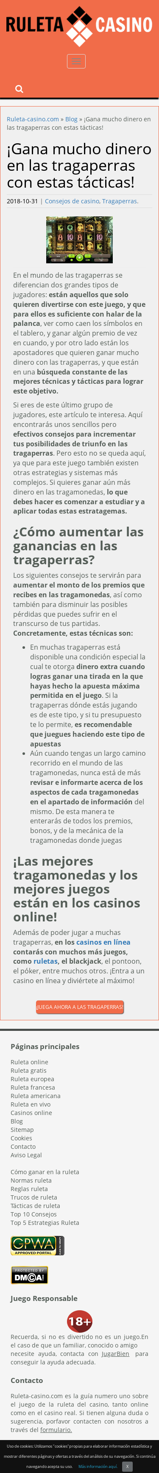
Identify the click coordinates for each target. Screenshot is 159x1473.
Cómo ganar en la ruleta (45, 1172)
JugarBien (115, 1354)
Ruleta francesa (33, 1087)
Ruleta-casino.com (33, 119)
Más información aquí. (97, 1466)
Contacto (23, 1146)
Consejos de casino (72, 201)
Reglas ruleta (29, 1189)
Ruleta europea (32, 1079)
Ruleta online (29, 1062)
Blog (71, 119)
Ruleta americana (36, 1096)
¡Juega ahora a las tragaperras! (79, 1007)
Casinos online (31, 1113)
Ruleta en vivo (30, 1104)
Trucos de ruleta (34, 1197)
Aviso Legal (26, 1155)
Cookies (21, 1138)
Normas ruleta (31, 1180)
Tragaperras (119, 201)
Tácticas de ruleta (35, 1206)
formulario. (56, 1430)
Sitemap (22, 1130)
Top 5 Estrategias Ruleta (45, 1223)
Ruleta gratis (29, 1070)
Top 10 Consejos (34, 1214)
